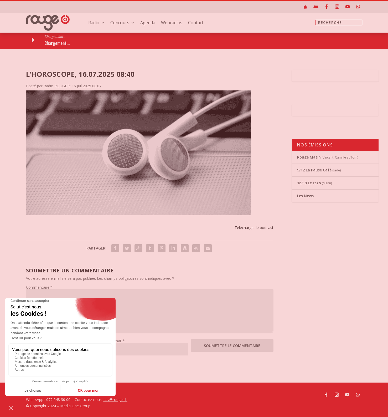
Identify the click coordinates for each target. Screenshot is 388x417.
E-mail (118, 340)
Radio (93, 23)
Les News (305, 195)
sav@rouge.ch (115, 399)
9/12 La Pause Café (314, 169)
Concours (119, 23)
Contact (195, 23)
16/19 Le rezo (309, 182)
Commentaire (39, 287)
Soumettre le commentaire (232, 345)
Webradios (171, 23)
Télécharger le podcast (254, 227)
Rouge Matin (309, 157)
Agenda (147, 23)
